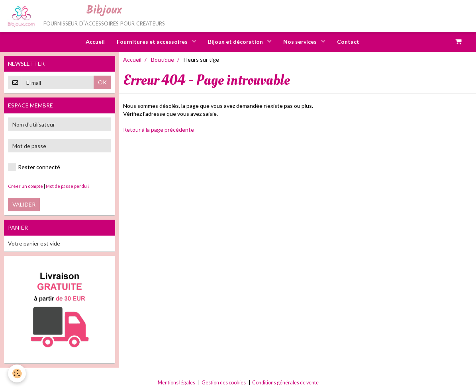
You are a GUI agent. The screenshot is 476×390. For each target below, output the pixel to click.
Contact (348, 41)
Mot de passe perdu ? (67, 186)
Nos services (300, 41)
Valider (23, 204)
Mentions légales (176, 383)
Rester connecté (34, 167)
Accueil (95, 41)
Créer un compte (25, 186)
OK (102, 82)
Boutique (162, 59)
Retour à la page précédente (158, 129)
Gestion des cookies (224, 383)
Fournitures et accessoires (153, 41)
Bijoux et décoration (236, 41)
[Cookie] (17, 373)
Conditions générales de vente (285, 383)
